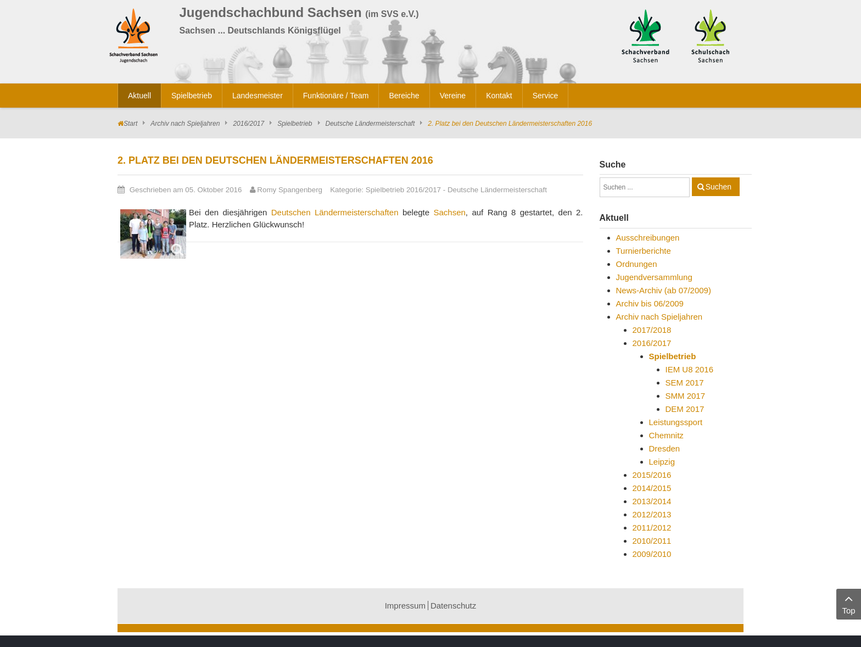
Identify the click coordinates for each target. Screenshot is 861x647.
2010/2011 (652, 540)
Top (848, 603)
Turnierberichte (643, 250)
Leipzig (662, 461)
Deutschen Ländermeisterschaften (335, 212)
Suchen (718, 186)
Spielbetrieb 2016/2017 (403, 190)
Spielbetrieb (294, 123)
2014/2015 (652, 488)
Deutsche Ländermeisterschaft (370, 123)
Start (130, 123)
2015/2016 (652, 474)
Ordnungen (636, 264)
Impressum (405, 605)
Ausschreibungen (648, 237)
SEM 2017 (685, 382)
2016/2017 (248, 123)
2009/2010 (652, 554)
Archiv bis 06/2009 (650, 303)
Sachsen (449, 212)
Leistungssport (676, 422)
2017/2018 (652, 329)
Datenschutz (453, 605)
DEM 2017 (685, 409)
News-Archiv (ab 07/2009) (663, 290)
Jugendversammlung (654, 277)
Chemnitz (666, 435)
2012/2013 (652, 514)
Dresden (664, 448)
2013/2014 (652, 501)
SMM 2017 (686, 395)
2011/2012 (652, 527)
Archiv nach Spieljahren (185, 123)
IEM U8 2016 (690, 369)
